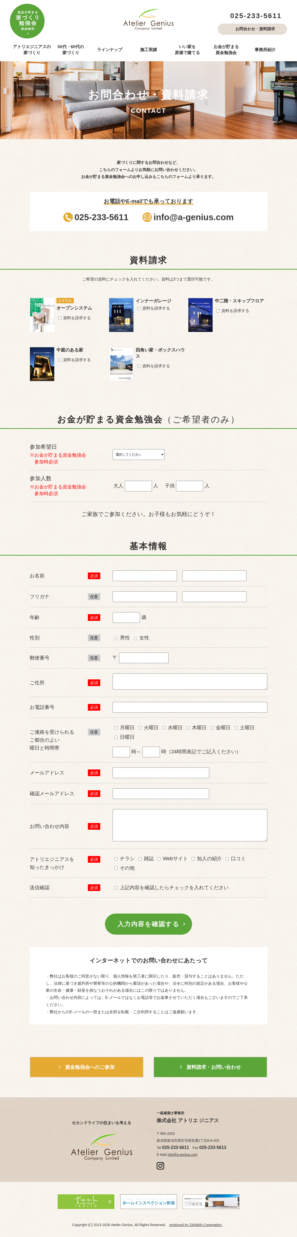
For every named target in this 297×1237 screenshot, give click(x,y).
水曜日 (172, 727)
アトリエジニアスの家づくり (32, 49)
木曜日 (196, 727)
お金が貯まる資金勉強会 (226, 49)
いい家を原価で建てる (187, 49)
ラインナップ (109, 49)
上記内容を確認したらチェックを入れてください (171, 887)
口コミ (235, 858)
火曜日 (148, 727)
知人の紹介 (207, 858)
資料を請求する (74, 318)
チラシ (124, 858)
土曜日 (245, 727)
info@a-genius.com (183, 1155)
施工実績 (148, 49)
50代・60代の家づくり (71, 49)
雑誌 (146, 858)
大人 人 (135, 486)
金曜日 (221, 727)
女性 (141, 637)
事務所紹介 (265, 49)
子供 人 (187, 486)
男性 (122, 637)
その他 (124, 868)
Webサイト (172, 858)
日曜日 (124, 737)
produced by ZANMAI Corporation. (196, 1225)
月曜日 (124, 727)
